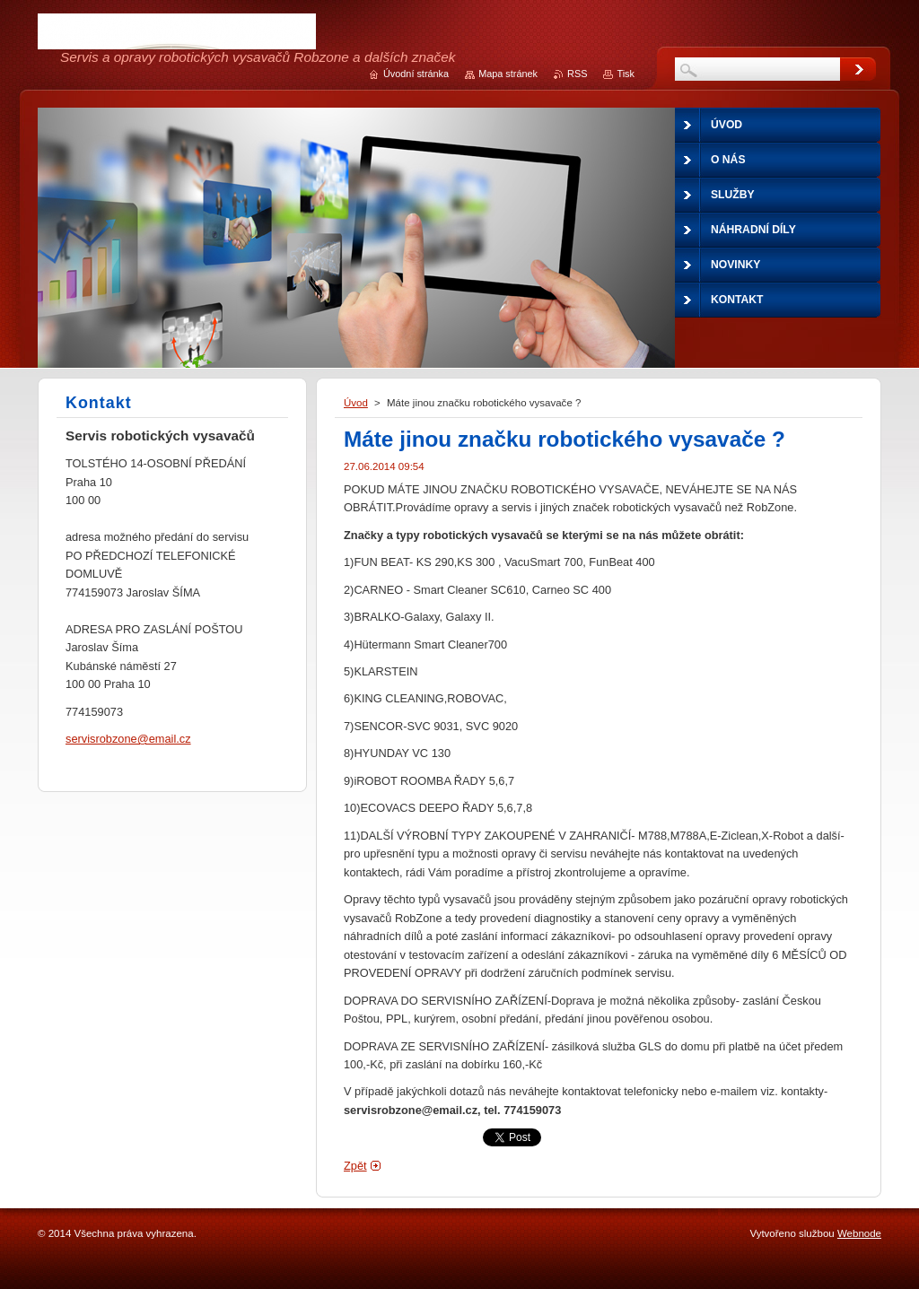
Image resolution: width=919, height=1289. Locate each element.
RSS (577, 73)
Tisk (626, 73)
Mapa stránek (508, 73)
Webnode (859, 1233)
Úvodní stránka (416, 73)
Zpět (355, 1165)
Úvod (356, 402)
